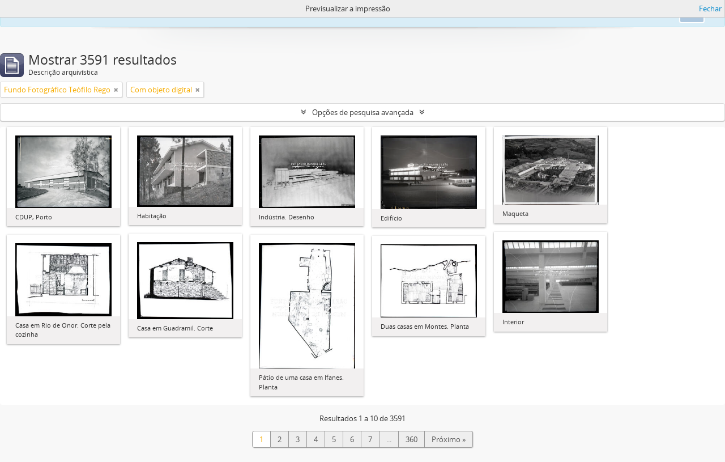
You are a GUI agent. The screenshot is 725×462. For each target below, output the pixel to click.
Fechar (710, 8)
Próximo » (449, 439)
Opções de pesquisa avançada (362, 112)
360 (411, 439)
